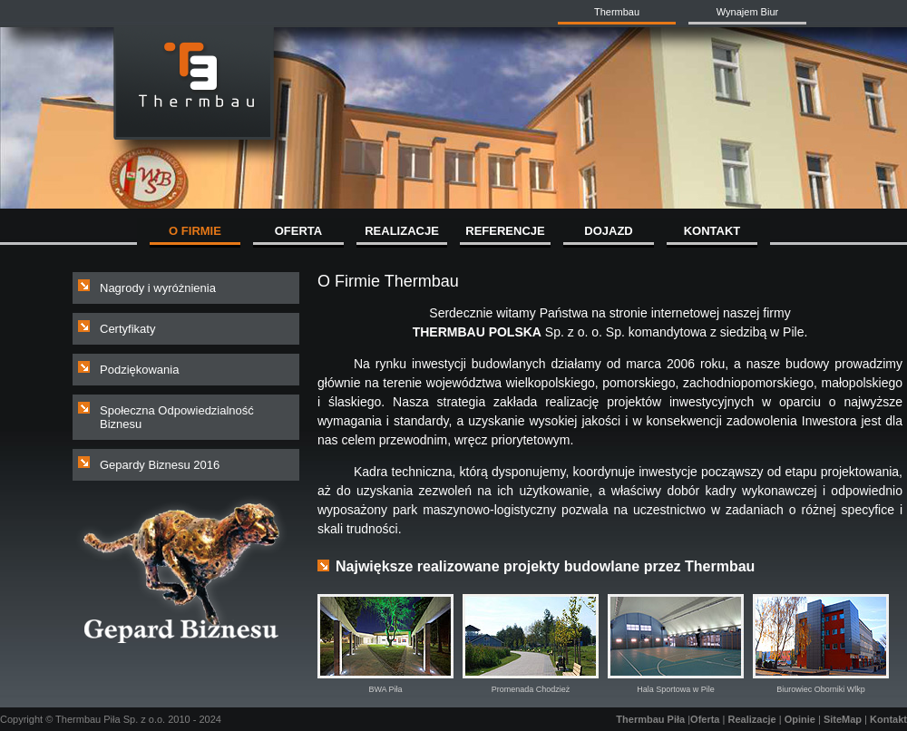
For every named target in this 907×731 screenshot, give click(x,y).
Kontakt (888, 719)
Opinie (800, 719)
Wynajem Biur (747, 11)
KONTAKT (712, 231)
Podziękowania (139, 369)
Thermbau (616, 11)
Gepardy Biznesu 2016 (159, 465)
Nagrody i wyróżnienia (158, 288)
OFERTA (298, 231)
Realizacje (751, 719)
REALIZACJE (402, 231)
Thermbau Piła (650, 719)
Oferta (704, 719)
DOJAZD (608, 231)
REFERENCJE (504, 231)
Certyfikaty (127, 329)
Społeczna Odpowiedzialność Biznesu (177, 417)
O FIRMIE (195, 231)
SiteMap (843, 719)
